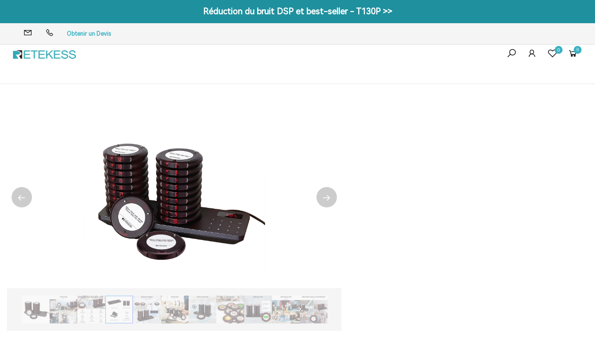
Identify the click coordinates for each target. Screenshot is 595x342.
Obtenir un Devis (89, 34)
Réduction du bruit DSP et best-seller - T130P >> (297, 11)
